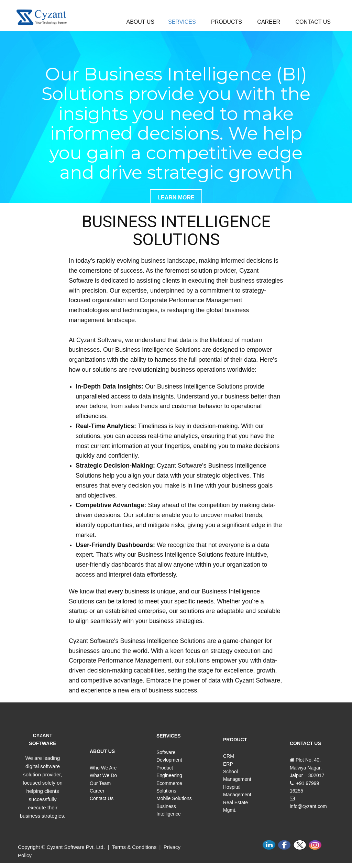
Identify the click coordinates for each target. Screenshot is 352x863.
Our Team (100, 783)
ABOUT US (140, 22)
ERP (228, 764)
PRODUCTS (226, 22)
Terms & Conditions (135, 847)
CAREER (268, 22)
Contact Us (101, 798)
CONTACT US (313, 22)
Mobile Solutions (174, 798)
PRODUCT (235, 739)
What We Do (103, 775)
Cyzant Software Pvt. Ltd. (76, 847)
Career (97, 791)
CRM (228, 756)
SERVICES (182, 22)
